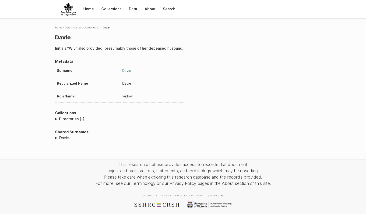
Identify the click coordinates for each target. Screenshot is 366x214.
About (149, 9)
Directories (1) (71, 119)
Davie (126, 70)
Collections (111, 9)
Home (88, 9)
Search (169, 9)
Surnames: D (91, 27)
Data (133, 9)
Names (77, 27)
